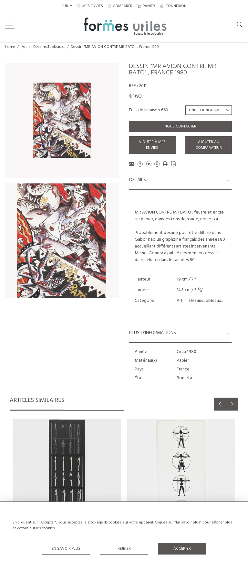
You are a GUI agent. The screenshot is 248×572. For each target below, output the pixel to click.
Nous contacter (180, 126)
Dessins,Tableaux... (49, 47)
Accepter (182, 548)
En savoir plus (66, 548)
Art (24, 47)
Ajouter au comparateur (208, 145)
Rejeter (124, 548)
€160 (135, 96)
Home (10, 47)
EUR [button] (65, 6)
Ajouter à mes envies (152, 145)
